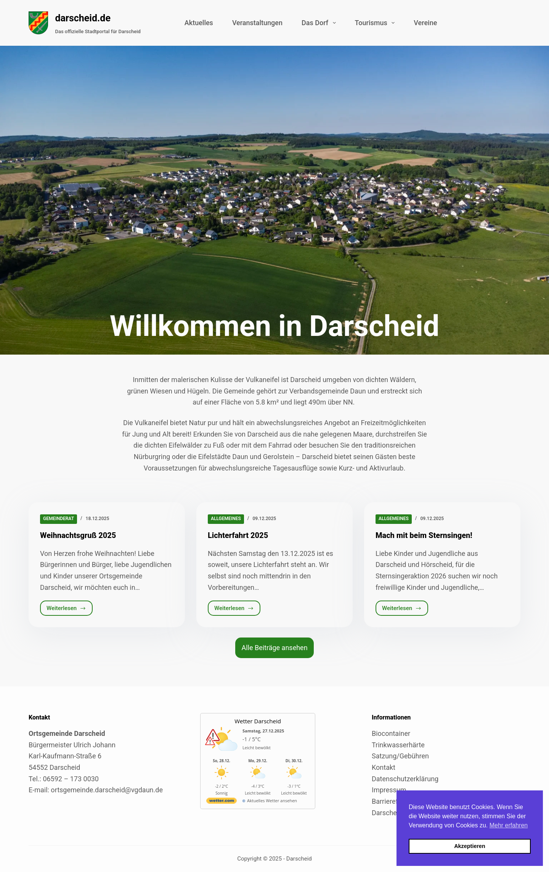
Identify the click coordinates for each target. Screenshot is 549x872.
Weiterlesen (70, 610)
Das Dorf (320, 22)
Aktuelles (199, 23)
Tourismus (376, 22)
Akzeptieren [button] (469, 846)
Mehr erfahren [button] (509, 825)
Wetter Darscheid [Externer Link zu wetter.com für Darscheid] (257, 721)
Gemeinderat (58, 518)
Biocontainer (391, 733)
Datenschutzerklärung (405, 779)
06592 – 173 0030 (71, 779)
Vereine (425, 23)
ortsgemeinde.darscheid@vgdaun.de (107, 790)
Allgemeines (226, 518)
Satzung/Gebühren (400, 756)
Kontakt (383, 767)
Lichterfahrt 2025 (238, 535)
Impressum (389, 790)
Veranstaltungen (257, 23)
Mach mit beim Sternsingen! (424, 535)
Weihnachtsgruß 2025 (78, 535)
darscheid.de (83, 18)
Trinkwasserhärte (398, 745)
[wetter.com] (221, 802)
